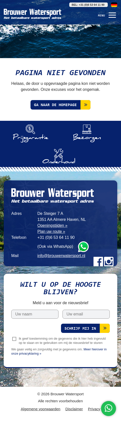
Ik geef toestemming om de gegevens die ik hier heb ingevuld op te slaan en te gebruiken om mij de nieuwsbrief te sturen (62, 341)
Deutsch (114, 4)
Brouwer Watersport (32, 13)
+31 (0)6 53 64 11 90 (55, 237)
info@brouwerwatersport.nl (61, 256)
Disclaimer (74, 409)
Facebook (98, 261)
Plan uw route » (51, 231)
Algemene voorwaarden (40, 409)
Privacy (94, 409)
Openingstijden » (52, 225)
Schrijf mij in (80, 329)
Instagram (109, 261)
